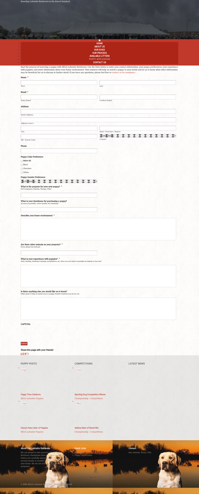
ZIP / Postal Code (28, 140)
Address (24, 106)
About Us (99, 46)
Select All (27, 161)
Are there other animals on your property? (42, 244)
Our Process (99, 53)
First (23, 86)
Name (24, 77)
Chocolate (27, 168)
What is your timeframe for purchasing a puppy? (44, 201)
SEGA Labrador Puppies (32, 398)
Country (103, 139)
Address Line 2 (27, 123)
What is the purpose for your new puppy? (41, 186)
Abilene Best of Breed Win (87, 428)
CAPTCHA (25, 324)
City (22, 132)
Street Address (27, 115)
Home (99, 43)
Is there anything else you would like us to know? (44, 291)
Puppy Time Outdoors (31, 394)
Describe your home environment (38, 215)
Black (25, 165)
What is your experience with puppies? (40, 259)
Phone (24, 146)
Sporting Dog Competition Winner (90, 394)
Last (101, 86)
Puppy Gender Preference (33, 177)
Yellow (26, 172)
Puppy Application (99, 59)
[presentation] (42, 332)
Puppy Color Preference (32, 157)
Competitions (96, 398)
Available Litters (100, 56)
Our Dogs (99, 49)
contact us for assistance (123, 72)
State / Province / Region (110, 132)
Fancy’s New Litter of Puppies (34, 428)
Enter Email (26, 100)
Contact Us (99, 62)
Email (24, 92)
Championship (81, 398)
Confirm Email (106, 100)
